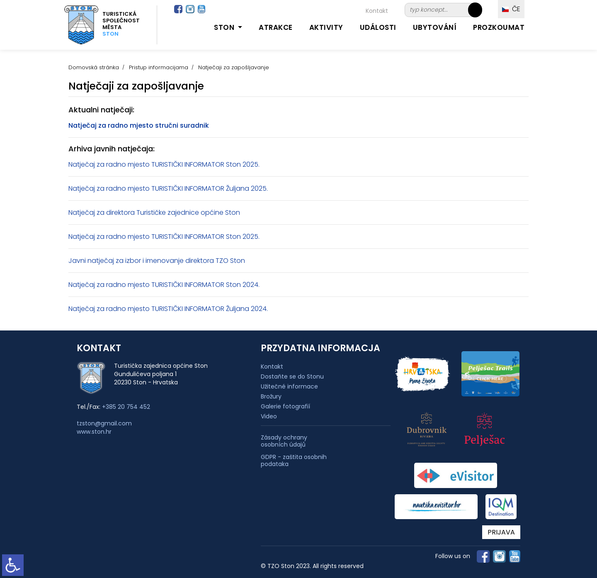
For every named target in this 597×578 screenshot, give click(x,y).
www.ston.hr (94, 431)
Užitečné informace (289, 386)
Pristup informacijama (158, 67)
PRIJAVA (501, 532)
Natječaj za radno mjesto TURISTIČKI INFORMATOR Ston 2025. (164, 164)
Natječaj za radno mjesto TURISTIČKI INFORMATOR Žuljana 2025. (168, 188)
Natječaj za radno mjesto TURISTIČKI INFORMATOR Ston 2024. (164, 284)
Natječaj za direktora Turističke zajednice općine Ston (154, 212)
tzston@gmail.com (104, 423)
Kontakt (377, 11)
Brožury (271, 396)
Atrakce (276, 27)
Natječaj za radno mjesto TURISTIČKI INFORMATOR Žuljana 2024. (168, 308)
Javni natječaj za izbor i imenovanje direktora (141, 260)
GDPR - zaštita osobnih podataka (294, 461)
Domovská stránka (93, 67)
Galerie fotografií (285, 406)
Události (378, 27)
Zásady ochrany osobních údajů (284, 441)
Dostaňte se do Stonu (292, 376)
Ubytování (435, 27)
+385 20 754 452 (126, 407)
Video (269, 416)
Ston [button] (225, 27)
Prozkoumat (498, 27)
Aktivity (326, 27)
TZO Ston (230, 260)
